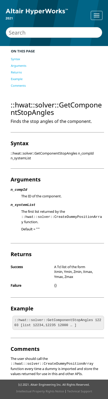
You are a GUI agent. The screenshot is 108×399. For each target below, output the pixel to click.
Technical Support (79, 391)
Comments (18, 86)
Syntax (15, 59)
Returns (16, 72)
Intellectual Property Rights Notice (40, 391)
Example (17, 79)
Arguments (18, 66)
